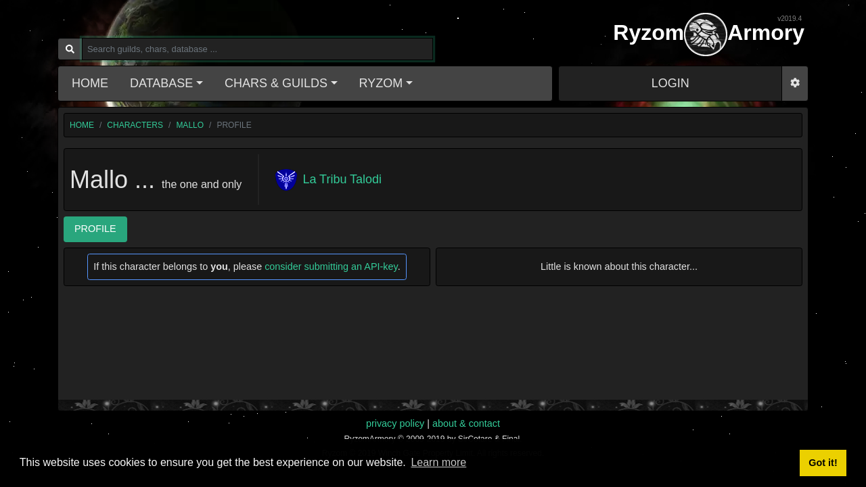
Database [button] (161, 83)
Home (90, 83)
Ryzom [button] (381, 83)
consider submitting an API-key (331, 266)
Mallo (190, 125)
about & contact (466, 423)
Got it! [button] (822, 462)
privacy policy (395, 423)
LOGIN (670, 83)
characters (135, 125)
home (82, 125)
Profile (95, 228)
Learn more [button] (438, 462)
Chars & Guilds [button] (276, 83)
